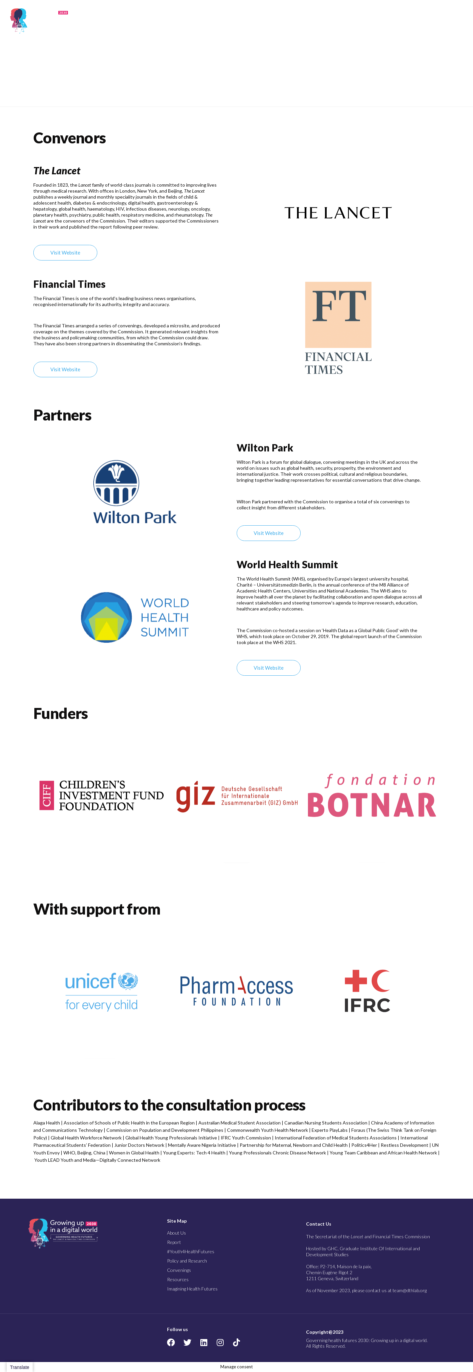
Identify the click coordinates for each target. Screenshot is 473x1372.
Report (221, 21)
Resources (386, 21)
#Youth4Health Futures (255, 21)
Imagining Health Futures (425, 21)
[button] (459, 21)
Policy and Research (309, 21)
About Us (195, 21)
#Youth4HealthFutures (190, 1251)
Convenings (353, 21)
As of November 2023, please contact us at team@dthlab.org (366, 1290)
